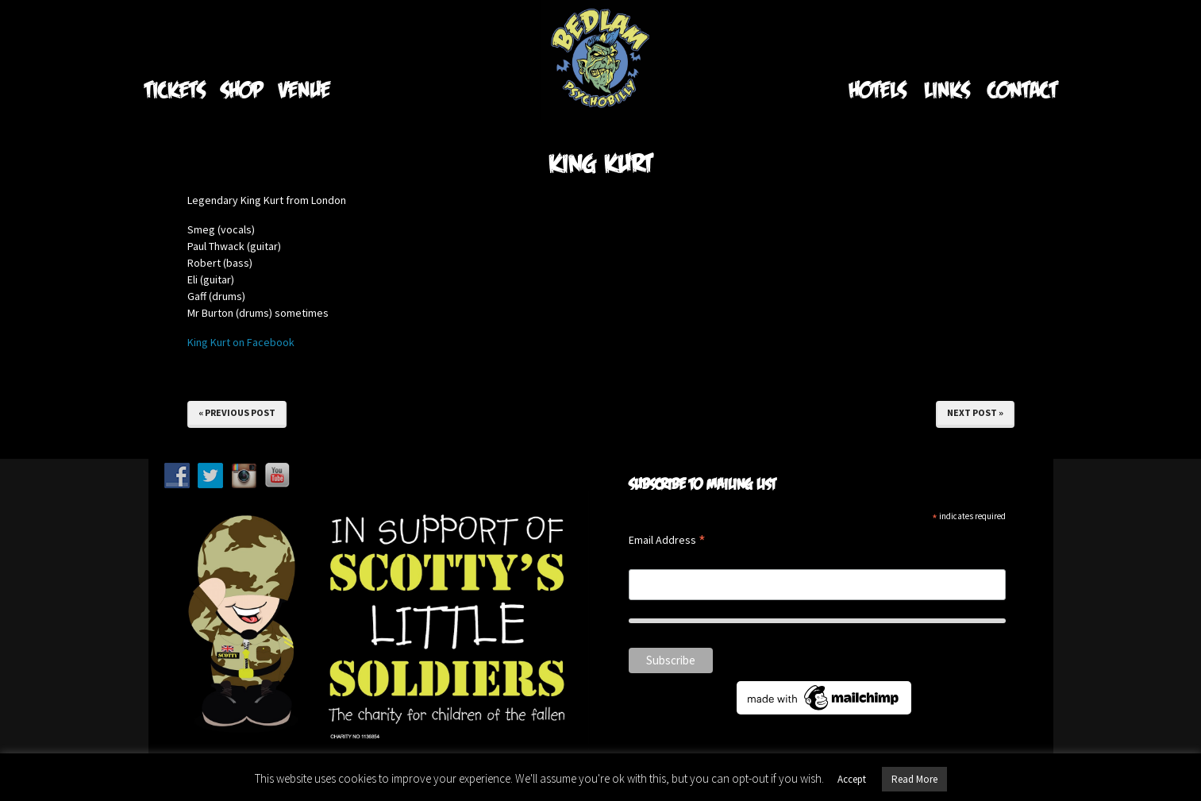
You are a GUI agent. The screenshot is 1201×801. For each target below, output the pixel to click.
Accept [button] (851, 779)
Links (946, 89)
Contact (1022, 89)
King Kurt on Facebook (240, 342)
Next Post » (975, 412)
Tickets (174, 89)
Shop (242, 89)
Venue (304, 89)
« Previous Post (236, 412)
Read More (914, 779)
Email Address (667, 541)
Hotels (877, 89)
